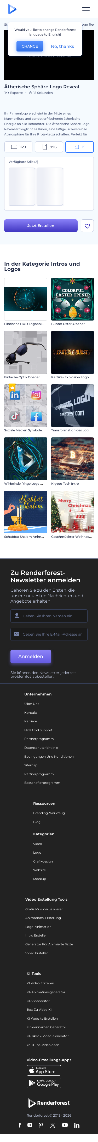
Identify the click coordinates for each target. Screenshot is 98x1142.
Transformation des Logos (71, 430)
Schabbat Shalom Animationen (28, 537)
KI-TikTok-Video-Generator (48, 1036)
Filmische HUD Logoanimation (28, 324)
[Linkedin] (76, 1125)
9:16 (49, 147)
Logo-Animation (38, 927)
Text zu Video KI (39, 1010)
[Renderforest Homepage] (12, 9)
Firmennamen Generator (46, 1027)
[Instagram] (29, 1125)
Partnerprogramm (39, 739)
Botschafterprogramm (42, 783)
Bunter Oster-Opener (68, 324)
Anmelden (30, 656)
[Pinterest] (40, 1125)
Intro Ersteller (36, 936)
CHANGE (30, 46)
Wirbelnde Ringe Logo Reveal (27, 484)
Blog (37, 822)
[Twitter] (53, 1125)
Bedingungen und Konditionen (49, 756)
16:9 (18, 147)
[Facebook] (20, 1125)
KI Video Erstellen (40, 983)
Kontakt (30, 713)
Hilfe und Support (38, 730)
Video (37, 844)
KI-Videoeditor (38, 1001)
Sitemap (30, 765)
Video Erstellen (37, 953)
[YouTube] (65, 1125)
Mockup (39, 879)
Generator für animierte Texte (49, 944)
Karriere (30, 721)
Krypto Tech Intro (65, 484)
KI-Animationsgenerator (46, 992)
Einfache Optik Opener (22, 377)
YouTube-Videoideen (43, 1045)
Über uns (31, 704)
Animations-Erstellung (43, 918)
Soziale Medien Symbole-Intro (27, 430)
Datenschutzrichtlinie (41, 748)
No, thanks (62, 46)
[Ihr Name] (49, 616)
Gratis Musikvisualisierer (44, 909)
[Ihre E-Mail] (49, 634)
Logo (37, 853)
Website (39, 870)
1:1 (79, 147)
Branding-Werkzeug (49, 813)
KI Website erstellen (42, 1018)
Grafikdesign (43, 861)
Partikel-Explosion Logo (70, 377)
